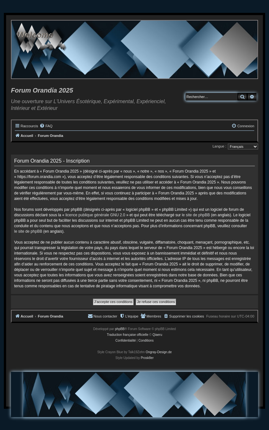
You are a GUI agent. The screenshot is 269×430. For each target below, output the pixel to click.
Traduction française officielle (127, 334)
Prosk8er (147, 358)
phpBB (120, 329)
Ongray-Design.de (159, 352)
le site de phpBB (196, 215)
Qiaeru (157, 334)
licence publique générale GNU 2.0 (95, 215)
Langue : (219, 146)
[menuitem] (46, 126)
